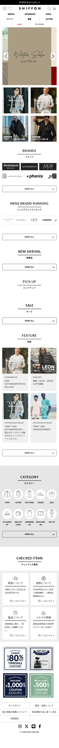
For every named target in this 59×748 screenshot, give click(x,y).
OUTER (18, 502)
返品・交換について (44, 705)
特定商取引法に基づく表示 (44, 712)
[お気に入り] (10, 8)
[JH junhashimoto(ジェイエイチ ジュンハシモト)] (12, 176)
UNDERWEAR (29, 523)
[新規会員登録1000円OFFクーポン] (15, 685)
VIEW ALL (28, 189)
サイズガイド (14, 705)
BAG (52, 502)
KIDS (48, 14)
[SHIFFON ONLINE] (29, 8)
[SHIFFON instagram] (19, 727)
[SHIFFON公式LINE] (33, 727)
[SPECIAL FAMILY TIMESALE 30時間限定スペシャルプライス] (15, 659)
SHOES (41, 502)
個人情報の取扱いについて (14, 712)
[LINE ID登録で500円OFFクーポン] (41, 685)
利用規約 (15, 718)
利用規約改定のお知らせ (29, 2)
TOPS (7, 502)
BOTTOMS (29, 502)
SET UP (52, 522)
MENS (11, 14)
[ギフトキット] (41, 659)
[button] (53, 176)
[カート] (54, 8)
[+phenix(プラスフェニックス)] (34, 176)
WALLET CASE (18, 523)
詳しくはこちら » (18, 601)
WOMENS (30, 14)
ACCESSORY (7, 523)
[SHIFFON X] (26, 727)
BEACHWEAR (40, 523)
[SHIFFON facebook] (40, 727)
